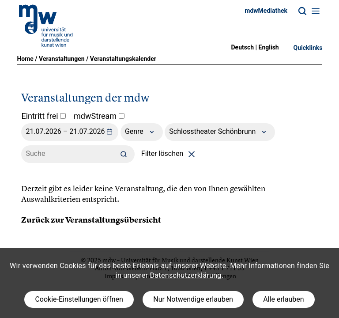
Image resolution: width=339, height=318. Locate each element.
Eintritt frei (43, 116)
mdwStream (99, 116)
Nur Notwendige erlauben (193, 299)
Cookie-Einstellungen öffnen (79, 299)
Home (25, 58)
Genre (141, 132)
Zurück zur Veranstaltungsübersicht (91, 220)
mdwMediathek (266, 10)
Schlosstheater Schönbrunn (220, 132)
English (269, 47)
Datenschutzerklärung (186, 275)
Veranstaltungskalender (123, 58)
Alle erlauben (283, 299)
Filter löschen (169, 153)
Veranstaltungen (62, 58)
